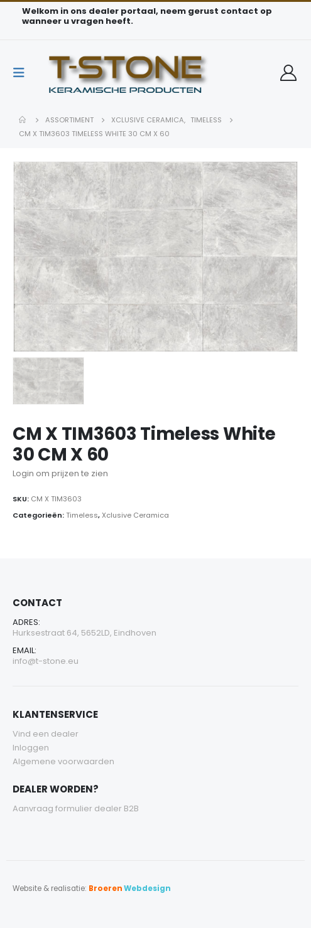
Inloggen (31, 748)
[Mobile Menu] (23, 72)
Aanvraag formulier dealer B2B (76, 808)
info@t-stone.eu (46, 661)
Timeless (82, 515)
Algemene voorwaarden (63, 761)
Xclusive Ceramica (135, 515)
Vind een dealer (46, 734)
